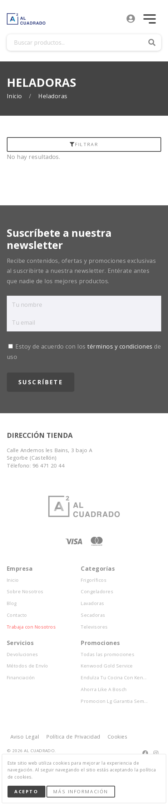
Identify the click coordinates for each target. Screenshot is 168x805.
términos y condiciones (120, 346)
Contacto (17, 615)
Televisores (94, 627)
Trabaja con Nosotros (31, 627)
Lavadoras (92, 603)
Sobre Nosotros (25, 591)
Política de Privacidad (73, 736)
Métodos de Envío (27, 666)
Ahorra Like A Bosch (104, 689)
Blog (12, 603)
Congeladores (97, 591)
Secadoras (93, 615)
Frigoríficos (94, 580)
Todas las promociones (107, 654)
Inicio (15, 96)
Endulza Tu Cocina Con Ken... (114, 677)
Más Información (80, 791)
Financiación (21, 677)
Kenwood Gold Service (107, 666)
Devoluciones (22, 654)
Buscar (152, 42)
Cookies (117, 736)
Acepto (26, 791)
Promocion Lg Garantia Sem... (114, 701)
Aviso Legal (24, 736)
